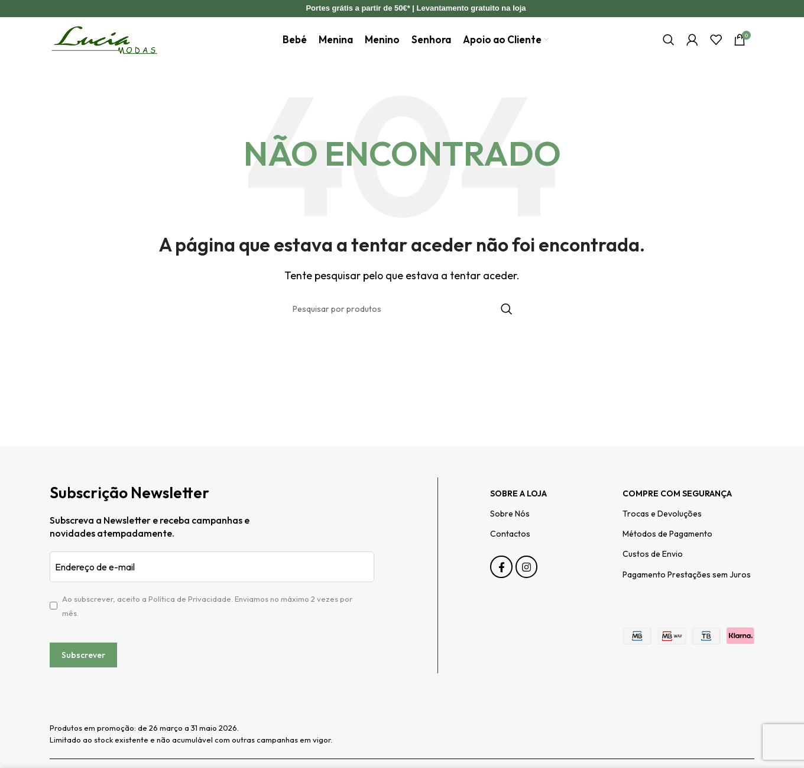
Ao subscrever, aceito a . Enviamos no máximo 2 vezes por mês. (207, 622)
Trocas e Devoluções (662, 529)
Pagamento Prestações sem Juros (687, 590)
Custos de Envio (653, 570)
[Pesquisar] (668, 48)
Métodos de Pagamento (667, 549)
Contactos (510, 549)
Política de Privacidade (189, 614)
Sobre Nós (510, 529)
